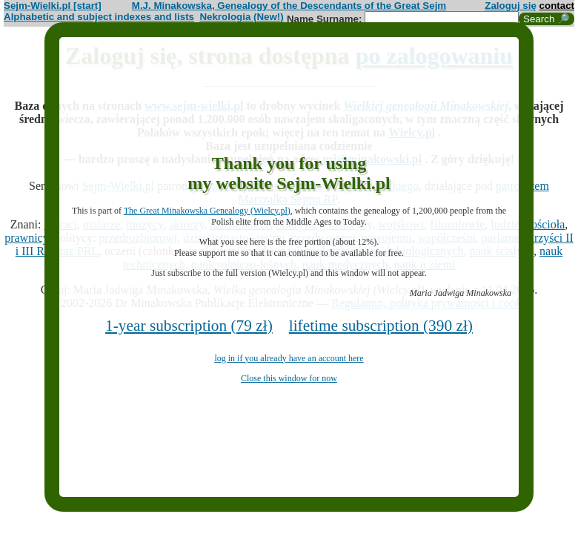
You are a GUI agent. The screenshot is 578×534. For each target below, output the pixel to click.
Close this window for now (289, 378)
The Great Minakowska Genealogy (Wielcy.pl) (207, 210)
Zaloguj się (511, 5)
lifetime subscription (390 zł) (381, 325)
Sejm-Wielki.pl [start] (53, 5)
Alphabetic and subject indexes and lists (99, 16)
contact (556, 5)
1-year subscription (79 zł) (189, 325)
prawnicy (26, 237)
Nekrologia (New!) (241, 16)
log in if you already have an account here (288, 358)
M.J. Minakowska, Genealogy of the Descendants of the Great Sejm (289, 5)
